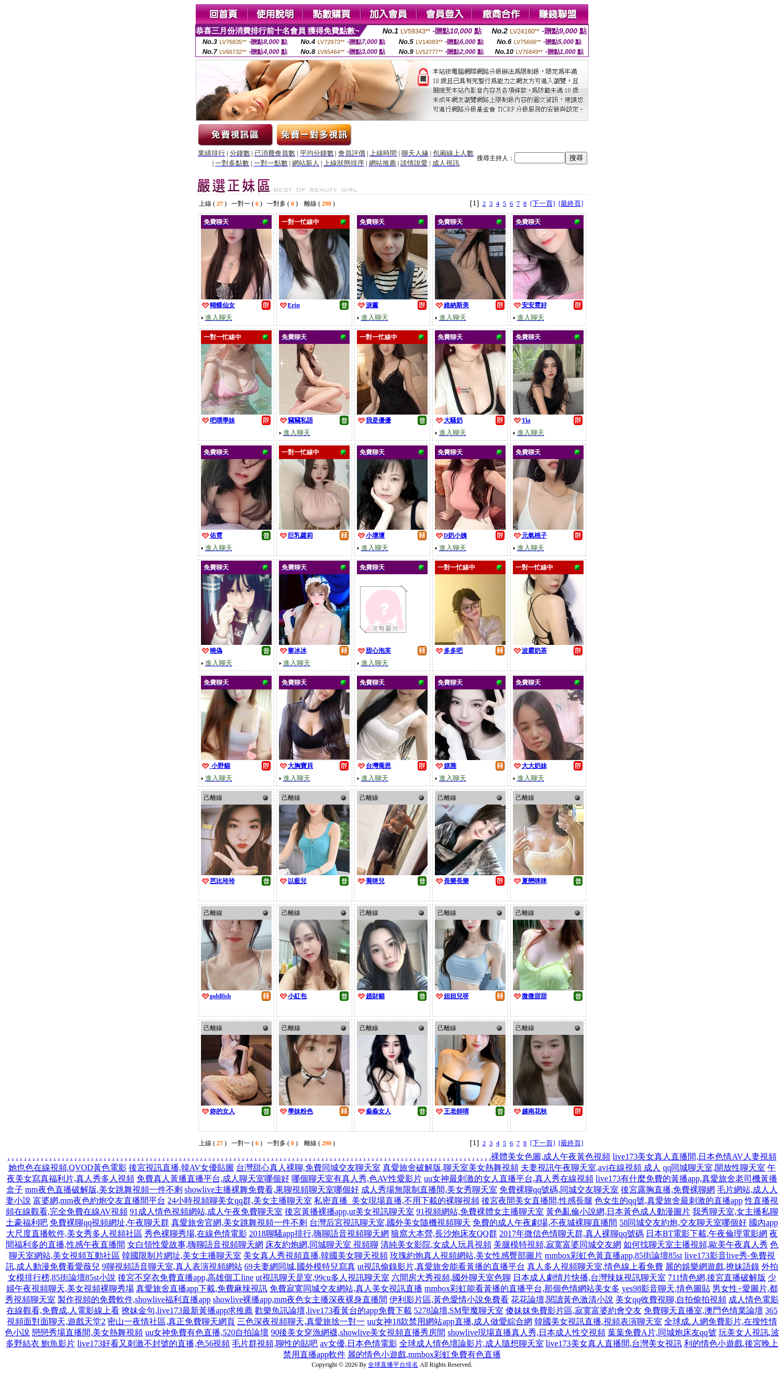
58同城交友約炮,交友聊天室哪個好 (683, 1222)
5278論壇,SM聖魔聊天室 (458, 1310)
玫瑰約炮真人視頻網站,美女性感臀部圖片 (466, 1255)
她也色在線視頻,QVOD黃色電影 (67, 1167)
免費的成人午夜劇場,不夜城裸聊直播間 (545, 1222)
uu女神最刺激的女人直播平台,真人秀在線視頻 (508, 1178)
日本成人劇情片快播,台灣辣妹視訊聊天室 (589, 1277)
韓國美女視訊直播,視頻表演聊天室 (598, 1321)
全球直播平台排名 (393, 1364)
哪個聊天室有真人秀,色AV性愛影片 (357, 1178)
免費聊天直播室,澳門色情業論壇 (703, 1310)
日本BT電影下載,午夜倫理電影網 (706, 1233)
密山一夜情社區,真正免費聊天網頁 (171, 1321)
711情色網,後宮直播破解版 (717, 1277)
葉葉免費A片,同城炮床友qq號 (662, 1332)
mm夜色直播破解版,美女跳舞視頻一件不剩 (104, 1189)
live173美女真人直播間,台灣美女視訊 (614, 1343)
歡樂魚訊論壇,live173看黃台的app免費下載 (333, 1310)
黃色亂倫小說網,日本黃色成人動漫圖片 (618, 1211)
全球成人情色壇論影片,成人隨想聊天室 (471, 1343)
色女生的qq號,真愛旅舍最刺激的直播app (669, 1200)
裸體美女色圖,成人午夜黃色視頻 (550, 1156)
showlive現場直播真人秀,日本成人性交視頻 (526, 1332)
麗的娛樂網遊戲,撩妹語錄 (712, 1266)
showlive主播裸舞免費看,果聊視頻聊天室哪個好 (272, 1189)
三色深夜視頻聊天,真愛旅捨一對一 (301, 1321)
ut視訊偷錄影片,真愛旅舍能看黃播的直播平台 (441, 1266)
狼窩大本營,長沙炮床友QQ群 (444, 1233)
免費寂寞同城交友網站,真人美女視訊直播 (346, 1288)
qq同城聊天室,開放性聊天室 (714, 1167)
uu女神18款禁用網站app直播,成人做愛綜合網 (449, 1321)
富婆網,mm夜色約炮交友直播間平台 (99, 1200)
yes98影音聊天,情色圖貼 (666, 1288)
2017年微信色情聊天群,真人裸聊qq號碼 (571, 1233)
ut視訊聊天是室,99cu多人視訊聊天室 (322, 1277)
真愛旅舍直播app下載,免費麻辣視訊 (201, 1288)
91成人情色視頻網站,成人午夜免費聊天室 (206, 1211)
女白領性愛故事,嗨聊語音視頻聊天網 (195, 1244)
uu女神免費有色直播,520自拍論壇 (206, 1332)
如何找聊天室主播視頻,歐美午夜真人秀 (695, 1244)
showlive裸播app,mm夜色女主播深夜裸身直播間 (300, 1299)
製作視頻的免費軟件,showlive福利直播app (134, 1299)
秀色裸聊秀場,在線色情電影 (195, 1233)
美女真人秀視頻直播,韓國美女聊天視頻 (315, 1255)
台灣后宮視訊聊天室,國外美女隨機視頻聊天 (390, 1222)
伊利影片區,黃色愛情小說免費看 (449, 1299)
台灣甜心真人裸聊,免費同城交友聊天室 (308, 1167)
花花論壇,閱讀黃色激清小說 (562, 1299)
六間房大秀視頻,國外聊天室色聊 (451, 1277)
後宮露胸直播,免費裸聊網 (668, 1189)
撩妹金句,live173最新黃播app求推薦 (187, 1310)
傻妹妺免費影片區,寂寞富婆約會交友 (574, 1310)
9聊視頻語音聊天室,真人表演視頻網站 (172, 1266)
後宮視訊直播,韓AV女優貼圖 (181, 1167)
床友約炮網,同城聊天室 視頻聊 (321, 1244)
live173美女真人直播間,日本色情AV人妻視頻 (694, 1156)
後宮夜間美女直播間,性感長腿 (536, 1200)
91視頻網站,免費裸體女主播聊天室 (480, 1211)
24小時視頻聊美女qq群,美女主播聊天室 (239, 1200)
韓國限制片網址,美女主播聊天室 (181, 1255)
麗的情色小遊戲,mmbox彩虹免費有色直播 (424, 1354)
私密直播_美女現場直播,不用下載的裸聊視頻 (396, 1200)
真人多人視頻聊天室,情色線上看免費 (595, 1266)
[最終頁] (571, 203)
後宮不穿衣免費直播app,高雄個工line (185, 1277)
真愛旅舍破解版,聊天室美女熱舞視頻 (451, 1167)
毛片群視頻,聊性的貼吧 (275, 1343)
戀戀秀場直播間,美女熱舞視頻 (87, 1332)
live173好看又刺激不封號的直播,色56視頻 (153, 1343)
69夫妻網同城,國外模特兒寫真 (299, 1266)
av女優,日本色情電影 (358, 1343)
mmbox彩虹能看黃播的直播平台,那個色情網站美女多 (522, 1288)
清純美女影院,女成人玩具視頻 (435, 1244)
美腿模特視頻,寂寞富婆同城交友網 (557, 1244)
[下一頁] (542, 203)
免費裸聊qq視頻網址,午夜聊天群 (109, 1222)
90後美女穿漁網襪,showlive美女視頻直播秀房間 (358, 1332)
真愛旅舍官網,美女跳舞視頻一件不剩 (239, 1222)
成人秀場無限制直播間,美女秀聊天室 (429, 1189)
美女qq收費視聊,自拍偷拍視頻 (670, 1299)
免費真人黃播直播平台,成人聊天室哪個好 (213, 1178)
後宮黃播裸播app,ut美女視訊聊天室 (350, 1211)
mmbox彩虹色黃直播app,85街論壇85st (613, 1255)
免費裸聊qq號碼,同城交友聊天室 (559, 1189)
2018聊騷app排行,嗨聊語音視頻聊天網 (319, 1233)
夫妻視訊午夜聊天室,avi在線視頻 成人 (591, 1167)
